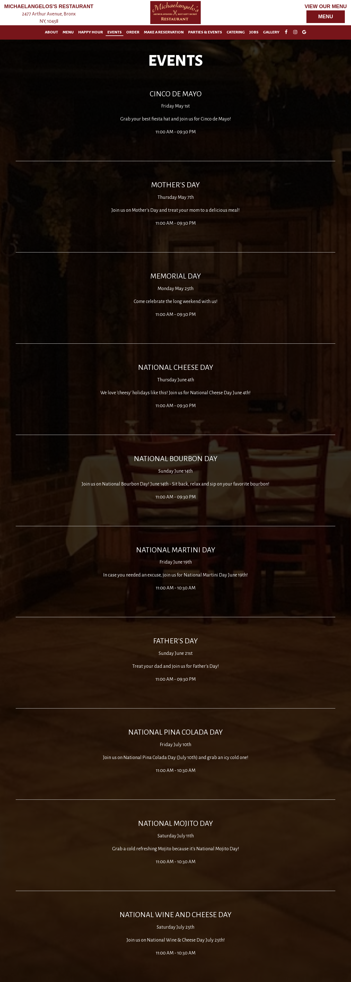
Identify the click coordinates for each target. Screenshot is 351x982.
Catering (236, 32)
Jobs (253, 32)
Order (132, 32)
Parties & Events (205, 32)
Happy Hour (90, 32)
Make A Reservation (164, 32)
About (51, 32)
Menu (325, 16)
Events (114, 32)
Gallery (271, 32)
